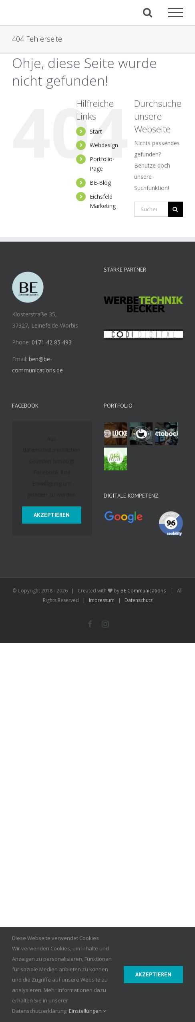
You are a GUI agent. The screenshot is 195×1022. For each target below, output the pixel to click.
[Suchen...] (151, 209)
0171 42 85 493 (52, 342)
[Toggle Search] (147, 12)
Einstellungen (87, 1010)
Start (96, 131)
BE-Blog (100, 182)
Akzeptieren (52, 514)
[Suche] (175, 209)
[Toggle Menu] (175, 12)
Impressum (102, 600)
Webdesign (104, 145)
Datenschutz (139, 600)
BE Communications (144, 590)
